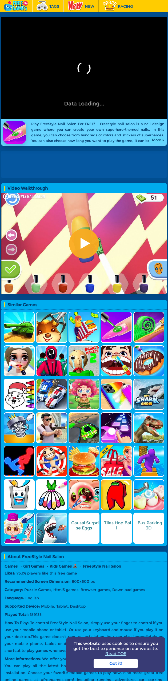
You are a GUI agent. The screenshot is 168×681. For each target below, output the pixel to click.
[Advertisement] (84, 164)
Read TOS (115, 653)
